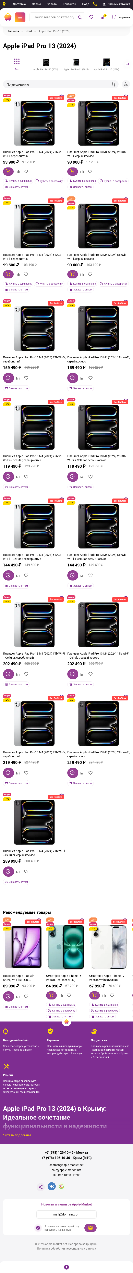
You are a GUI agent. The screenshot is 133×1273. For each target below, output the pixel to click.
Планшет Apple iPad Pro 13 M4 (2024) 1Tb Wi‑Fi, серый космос (98, 359)
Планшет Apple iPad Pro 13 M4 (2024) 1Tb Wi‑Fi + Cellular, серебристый (34, 655)
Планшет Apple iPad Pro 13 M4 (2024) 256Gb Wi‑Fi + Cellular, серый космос (96, 458)
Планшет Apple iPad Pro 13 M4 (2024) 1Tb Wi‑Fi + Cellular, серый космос (98, 655)
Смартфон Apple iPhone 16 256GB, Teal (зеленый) (63, 978)
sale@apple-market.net (66, 1169)
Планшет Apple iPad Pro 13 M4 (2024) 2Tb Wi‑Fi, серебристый (34, 754)
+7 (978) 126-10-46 (59, 1152)
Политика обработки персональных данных (66, 1248)
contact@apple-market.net (66, 1164)
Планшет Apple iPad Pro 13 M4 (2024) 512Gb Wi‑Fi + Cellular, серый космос (96, 557)
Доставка (19, 4)
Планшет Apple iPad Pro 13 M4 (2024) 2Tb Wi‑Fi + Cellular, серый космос (34, 853)
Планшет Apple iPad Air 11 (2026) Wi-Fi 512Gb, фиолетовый (20, 978)
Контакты (69, 4)
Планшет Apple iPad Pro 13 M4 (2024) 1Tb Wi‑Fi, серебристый (34, 359)
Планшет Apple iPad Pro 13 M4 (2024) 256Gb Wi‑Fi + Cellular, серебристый (32, 458)
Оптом (36, 4)
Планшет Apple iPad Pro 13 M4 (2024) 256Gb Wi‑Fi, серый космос (96, 154)
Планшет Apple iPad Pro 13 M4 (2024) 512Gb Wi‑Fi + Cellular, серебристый (32, 557)
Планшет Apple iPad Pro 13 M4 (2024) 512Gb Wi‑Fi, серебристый (32, 256)
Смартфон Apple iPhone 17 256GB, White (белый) (106, 978)
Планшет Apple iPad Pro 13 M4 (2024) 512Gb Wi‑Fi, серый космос (96, 256)
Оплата (52, 4)
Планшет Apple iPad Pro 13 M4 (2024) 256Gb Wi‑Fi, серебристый (32, 154)
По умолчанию (18, 84)
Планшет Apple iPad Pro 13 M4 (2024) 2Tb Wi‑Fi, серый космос (98, 754)
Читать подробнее (17, 1135)
